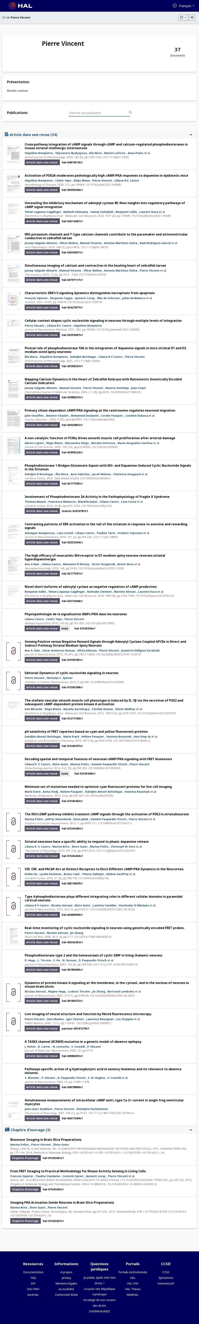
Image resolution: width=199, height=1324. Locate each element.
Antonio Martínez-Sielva (120, 243)
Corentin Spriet (73, 1176)
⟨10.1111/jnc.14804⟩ (105, 537)
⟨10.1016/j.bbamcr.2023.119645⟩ (151, 216)
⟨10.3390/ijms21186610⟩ (125, 392)
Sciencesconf (166, 1283)
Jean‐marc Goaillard (38, 1109)
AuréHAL (33, 1295)
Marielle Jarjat (87, 501)
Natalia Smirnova (103, 443)
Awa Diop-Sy (142, 736)
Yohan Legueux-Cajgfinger (43, 212)
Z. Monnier (32, 1078)
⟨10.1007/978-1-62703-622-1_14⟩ (144, 1152)
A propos (66, 1272)
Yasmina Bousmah (118, 736)
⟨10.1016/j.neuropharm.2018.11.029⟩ (101, 568)
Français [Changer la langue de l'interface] (185, 6)
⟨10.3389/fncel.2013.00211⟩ (115, 823)
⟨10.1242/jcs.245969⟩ (105, 447)
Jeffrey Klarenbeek (58, 819)
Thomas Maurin (35, 501)
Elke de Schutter (108, 298)
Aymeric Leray (85, 298)
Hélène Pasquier (92, 736)
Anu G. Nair (32, 650)
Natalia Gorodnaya (76, 709)
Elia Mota (95, 153)
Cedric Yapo (54, 619)
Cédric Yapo (63, 180)
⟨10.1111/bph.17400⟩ (116, 157)
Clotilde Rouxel (102, 709)
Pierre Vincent (102, 180)
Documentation (33, 1272)
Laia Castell (65, 533)
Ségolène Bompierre (39, 153)
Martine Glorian (125, 591)
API (33, 1283)
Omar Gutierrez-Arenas (58, 650)
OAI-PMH (33, 1289)
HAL (132, 1278)
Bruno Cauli (71, 874)
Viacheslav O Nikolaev (134, 905)
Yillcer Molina (68, 243)
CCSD (165, 1272)
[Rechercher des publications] (130, 112)
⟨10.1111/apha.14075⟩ (94, 247)
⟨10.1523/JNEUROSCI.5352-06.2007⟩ (112, 995)
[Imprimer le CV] (192, 18)
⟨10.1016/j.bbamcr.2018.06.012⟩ (154, 596)
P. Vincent (94, 1046)
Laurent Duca (148, 212)
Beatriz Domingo (117, 388)
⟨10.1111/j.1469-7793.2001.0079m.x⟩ (111, 1113)
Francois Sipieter (21, 1176)
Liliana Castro (109, 501)
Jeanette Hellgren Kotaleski (140, 650)
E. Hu (56, 960)
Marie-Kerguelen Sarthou (135, 443)
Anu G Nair (32, 564)
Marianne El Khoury (76, 564)
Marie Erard (71, 736)
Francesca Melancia (62, 501)
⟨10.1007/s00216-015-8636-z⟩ (131, 740)
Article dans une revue (98, 134)
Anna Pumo (135, 153)
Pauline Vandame (48, 1176)
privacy (66, 1278)
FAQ (33, 1278)
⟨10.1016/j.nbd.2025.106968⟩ (103, 184)
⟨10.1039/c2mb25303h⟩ (99, 795)
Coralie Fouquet (112, 415)
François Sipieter (36, 298)
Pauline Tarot (106, 533)
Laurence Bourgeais (100, 1019)
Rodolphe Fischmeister (92, 1109)
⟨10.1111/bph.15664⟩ (87, 361)
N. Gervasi (69, 960)
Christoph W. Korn (123, 846)
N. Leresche (61, 1046)
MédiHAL (133, 1295)
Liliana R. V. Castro (37, 764)
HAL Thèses (133, 1289)
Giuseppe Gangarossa (40, 533)
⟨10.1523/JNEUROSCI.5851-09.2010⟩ (112, 909)
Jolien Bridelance (133, 298)
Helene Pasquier (71, 791)
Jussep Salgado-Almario (41, 243)
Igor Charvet (75, 1019)
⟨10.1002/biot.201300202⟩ (104, 768)
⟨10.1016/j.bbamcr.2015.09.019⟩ (156, 713)
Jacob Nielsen (101, 474)
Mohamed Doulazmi (85, 415)
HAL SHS (132, 1283)
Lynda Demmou (50, 874)
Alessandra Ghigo (77, 443)
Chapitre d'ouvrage (98, 1129)
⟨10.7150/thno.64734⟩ (92, 274)
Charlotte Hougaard (127, 474)
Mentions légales (66, 1283)
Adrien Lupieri (34, 443)
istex (64, 628)
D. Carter (44, 1046)
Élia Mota (31, 357)
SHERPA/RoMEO (99, 1311)
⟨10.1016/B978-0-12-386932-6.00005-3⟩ (132, 1184)
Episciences (166, 1278)
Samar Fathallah (102, 212)
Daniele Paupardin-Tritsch (109, 764)
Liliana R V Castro (111, 357)
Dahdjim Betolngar (83, 357)
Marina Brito (61, 846)
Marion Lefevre (114, 153)
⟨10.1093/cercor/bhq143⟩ (93, 878)
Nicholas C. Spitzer (60, 678)
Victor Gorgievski (103, 564)
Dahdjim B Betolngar (39, 474)
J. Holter (30, 1046)
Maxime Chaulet (57, 415)
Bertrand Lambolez (120, 991)
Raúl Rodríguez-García (155, 243)
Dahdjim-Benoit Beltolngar (103, 791)
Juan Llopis (138, 388)
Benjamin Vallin (126, 212)
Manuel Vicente (91, 243)
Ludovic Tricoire (79, 991)
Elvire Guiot (60, 764)
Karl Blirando (33, 709)
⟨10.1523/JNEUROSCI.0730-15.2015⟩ (118, 654)
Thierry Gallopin (93, 874)
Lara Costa (128, 501)
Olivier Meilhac (125, 709)
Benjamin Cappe (61, 298)
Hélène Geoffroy (117, 874)
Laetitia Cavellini (104, 905)
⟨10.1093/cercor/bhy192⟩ (96, 506)
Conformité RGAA (66, 1295)
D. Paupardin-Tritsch (93, 960)
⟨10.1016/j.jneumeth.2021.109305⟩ (118, 329)
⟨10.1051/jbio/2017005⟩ (99, 623)
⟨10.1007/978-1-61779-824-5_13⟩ (30, 1215)
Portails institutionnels (132, 1272)
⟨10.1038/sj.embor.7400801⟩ (93, 1023)
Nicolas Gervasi (61, 905)
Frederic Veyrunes (130, 533)
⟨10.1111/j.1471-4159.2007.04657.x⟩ (115, 964)
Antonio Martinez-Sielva (120, 270)
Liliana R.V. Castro (126, 180)
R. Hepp (30, 960)
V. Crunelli (78, 1046)
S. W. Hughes (96, 1078)
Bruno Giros (126, 564)
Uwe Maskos (55, 1019)
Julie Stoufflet (34, 415)
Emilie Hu (31, 874)
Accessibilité (66, 1289)
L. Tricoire (44, 960)
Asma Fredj (50, 791)
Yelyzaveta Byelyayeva (71, 153)
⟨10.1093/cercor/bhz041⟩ (95, 478)
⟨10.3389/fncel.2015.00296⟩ (107, 682)
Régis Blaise (82, 180)
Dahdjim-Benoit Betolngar (43, 736)
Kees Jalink (80, 819)
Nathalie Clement (99, 591)
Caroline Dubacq (136, 415)
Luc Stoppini (124, 1019)
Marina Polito (80, 764)
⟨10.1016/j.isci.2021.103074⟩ (84, 302)
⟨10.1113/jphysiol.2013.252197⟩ (115, 850)
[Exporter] (183, 18)
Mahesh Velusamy (75, 212)
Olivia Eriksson (87, 650)
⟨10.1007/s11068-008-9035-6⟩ (92, 937)
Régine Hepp (57, 991)
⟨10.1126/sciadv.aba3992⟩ (99, 419)
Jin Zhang (76, 933)
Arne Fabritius (80, 474)
